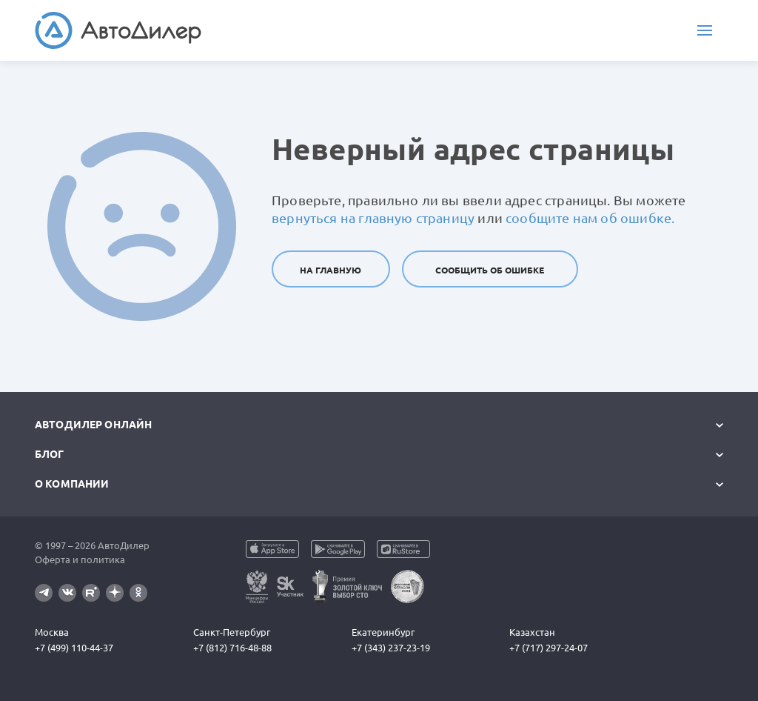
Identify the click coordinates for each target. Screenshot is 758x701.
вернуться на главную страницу (373, 217)
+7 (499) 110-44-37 (74, 647)
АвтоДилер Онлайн (93, 425)
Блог (49, 454)
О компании (72, 484)
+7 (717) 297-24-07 (548, 647)
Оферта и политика (80, 559)
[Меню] (704, 30)
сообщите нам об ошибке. (590, 217)
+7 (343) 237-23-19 (391, 647)
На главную (330, 270)
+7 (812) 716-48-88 (232, 647)
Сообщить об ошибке (489, 270)
